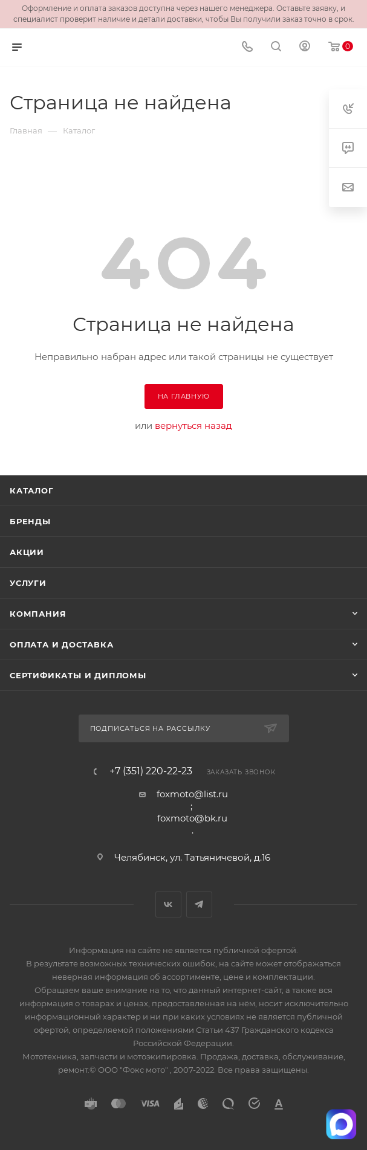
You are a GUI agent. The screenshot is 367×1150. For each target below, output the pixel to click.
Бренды (30, 521)
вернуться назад (193, 425)
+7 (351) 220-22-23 (150, 771)
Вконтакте (168, 904)
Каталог (32, 490)
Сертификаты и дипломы (78, 675)
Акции (27, 552)
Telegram (199, 904)
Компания (38, 613)
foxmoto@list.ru (192, 794)
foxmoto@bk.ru (192, 818)
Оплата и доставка (62, 644)
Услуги (28, 583)
